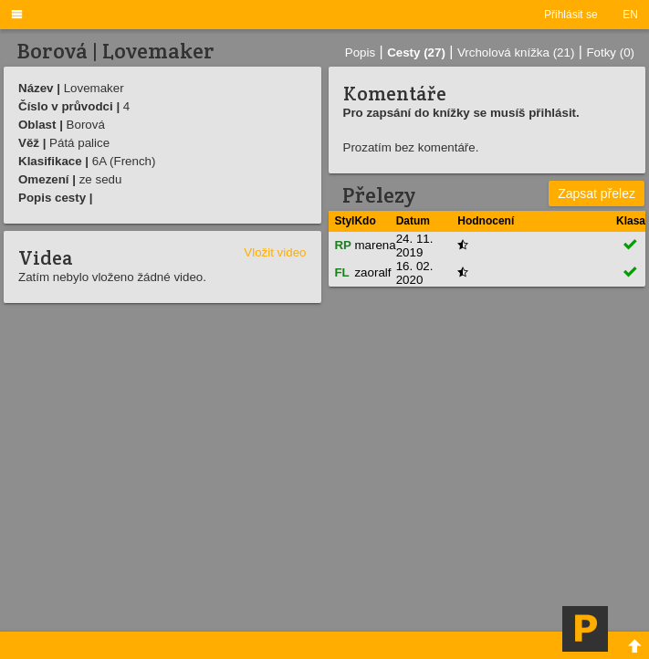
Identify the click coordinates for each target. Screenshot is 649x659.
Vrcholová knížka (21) (515, 52)
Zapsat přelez (596, 193)
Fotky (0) (610, 52)
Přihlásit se (571, 14)
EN (630, 14)
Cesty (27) (416, 52)
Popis (360, 52)
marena (374, 245)
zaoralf (372, 272)
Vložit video (275, 252)
